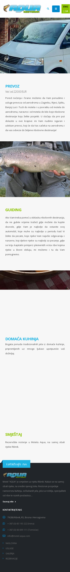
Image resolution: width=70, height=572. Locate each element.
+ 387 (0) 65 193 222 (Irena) (20, 523)
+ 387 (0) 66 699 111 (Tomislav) (22, 529)
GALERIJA (10, 553)
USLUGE (9, 548)
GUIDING (13, 209)
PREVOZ (12, 86)
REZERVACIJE (12, 558)
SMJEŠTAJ (13, 434)
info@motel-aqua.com (18, 536)
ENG (65, 6)
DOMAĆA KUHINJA (21, 338)
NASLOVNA (11, 543)
